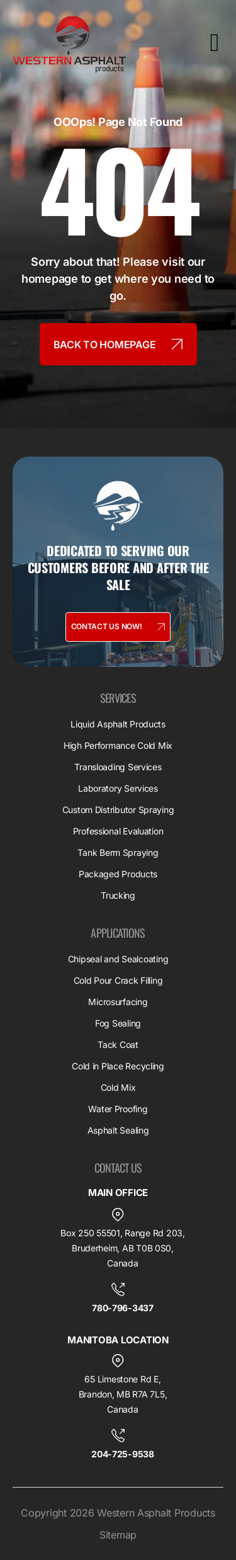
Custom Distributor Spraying (118, 809)
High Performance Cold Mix (118, 745)
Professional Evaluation (118, 831)
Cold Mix (118, 1087)
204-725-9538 (122, 1454)
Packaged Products (118, 873)
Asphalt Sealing (118, 1130)
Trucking (118, 895)
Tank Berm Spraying (117, 852)
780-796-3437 (123, 1307)
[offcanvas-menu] (214, 43)
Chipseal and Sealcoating (118, 959)
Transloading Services (117, 766)
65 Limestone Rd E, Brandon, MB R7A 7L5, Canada (123, 1394)
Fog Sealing (118, 1023)
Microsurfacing (117, 1001)
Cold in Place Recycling (118, 1066)
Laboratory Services (118, 788)
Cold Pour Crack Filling (118, 980)
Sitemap (118, 1535)
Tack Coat (118, 1044)
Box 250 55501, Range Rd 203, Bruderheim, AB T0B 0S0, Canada (122, 1247)
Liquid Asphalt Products (118, 724)
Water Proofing (117, 1108)
